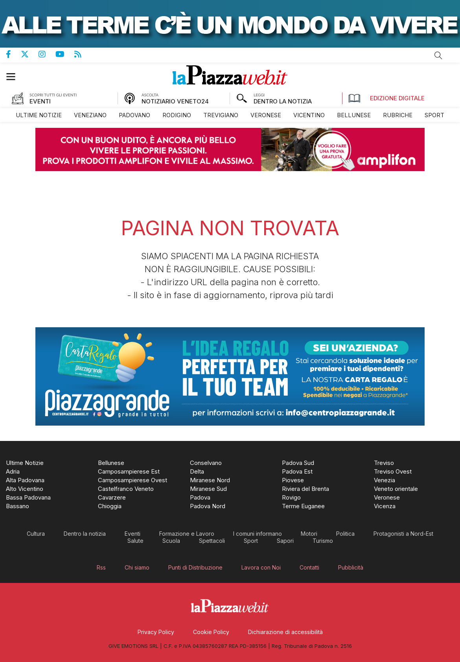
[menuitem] (39, 115)
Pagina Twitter (30, 54)
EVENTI (40, 101)
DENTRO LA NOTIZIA (283, 101)
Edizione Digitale (386, 98)
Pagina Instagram (47, 54)
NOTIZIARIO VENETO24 (175, 101)
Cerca (438, 55)
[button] (15, 76)
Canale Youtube (64, 54)
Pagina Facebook (13, 54)
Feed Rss (82, 54)
